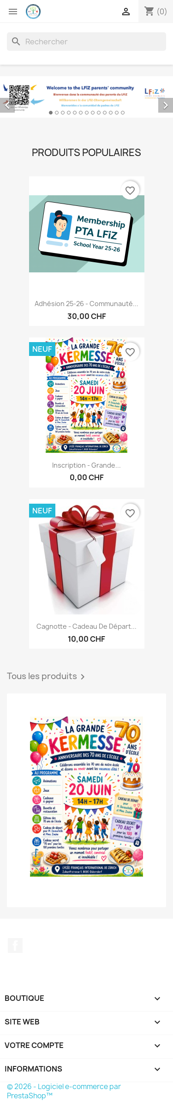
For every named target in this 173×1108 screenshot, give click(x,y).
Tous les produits (47, 676)
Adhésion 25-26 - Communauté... (86, 303)
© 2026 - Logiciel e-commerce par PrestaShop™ (64, 1091)
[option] (86, 97)
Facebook (15, 945)
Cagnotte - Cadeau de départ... (86, 626)
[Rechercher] (86, 41)
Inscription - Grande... (86, 465)
